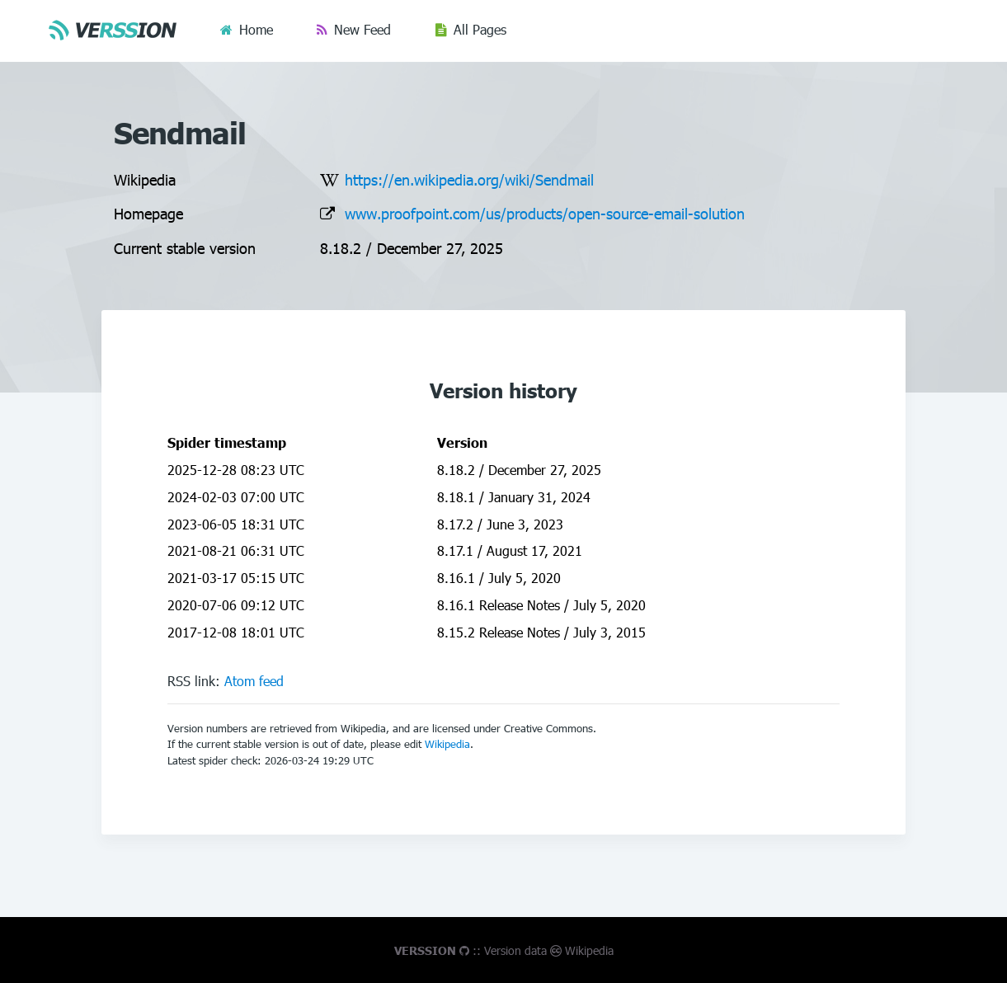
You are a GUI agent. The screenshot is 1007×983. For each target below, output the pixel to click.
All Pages (480, 29)
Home (256, 29)
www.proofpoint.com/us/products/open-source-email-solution (545, 213)
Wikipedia (447, 743)
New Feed (362, 29)
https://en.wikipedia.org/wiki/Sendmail (469, 179)
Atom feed (254, 680)
